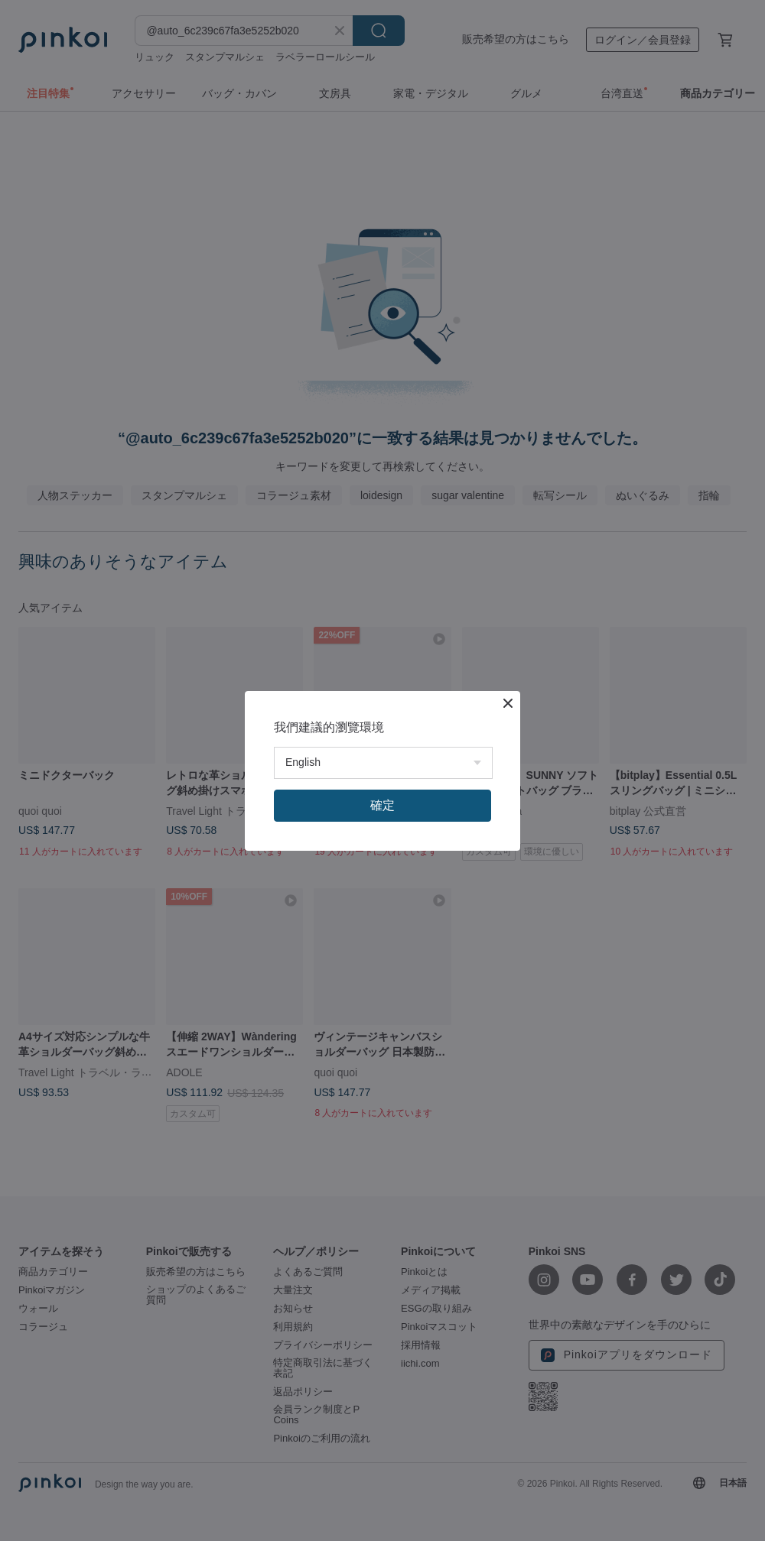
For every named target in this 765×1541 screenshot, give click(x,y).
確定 (382, 805)
